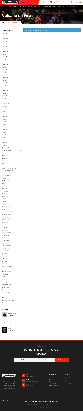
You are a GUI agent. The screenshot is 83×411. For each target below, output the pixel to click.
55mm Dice (4, 145)
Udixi (3, 297)
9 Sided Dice (5, 49)
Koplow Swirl (5, 243)
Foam (3, 204)
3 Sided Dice (5, 33)
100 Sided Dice (5, 103)
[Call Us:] (23, 385)
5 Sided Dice (5, 38)
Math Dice (4, 253)
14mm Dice (4, 116)
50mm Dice (4, 142)
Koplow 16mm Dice (6, 153)
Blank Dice (4, 160)
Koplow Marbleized (6, 232)
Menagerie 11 (5, 256)
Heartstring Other (6, 214)
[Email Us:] (23, 380)
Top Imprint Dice (5, 292)
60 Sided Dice (5, 101)
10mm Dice (4, 111)
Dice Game (4, 188)
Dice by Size (5, 193)
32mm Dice (4, 132)
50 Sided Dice (5, 98)
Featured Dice (5, 201)
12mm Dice (4, 114)
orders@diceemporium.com (59, 3)
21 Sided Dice (5, 80)
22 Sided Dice (5, 82)
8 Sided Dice (5, 46)
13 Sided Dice (5, 59)
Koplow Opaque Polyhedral (8, 238)
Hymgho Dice (5, 222)
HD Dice (4, 209)
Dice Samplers (5, 191)
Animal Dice (4, 158)
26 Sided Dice (5, 90)
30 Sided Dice (5, 95)
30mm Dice (4, 129)
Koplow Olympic (5, 235)
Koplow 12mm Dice (6, 150)
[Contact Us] (51, 2)
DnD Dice (4, 199)
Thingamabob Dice (6, 290)
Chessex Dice (5, 166)
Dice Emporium (5, 186)
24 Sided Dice (5, 85)
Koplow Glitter (5, 230)
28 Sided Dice (5, 93)
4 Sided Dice (5, 36)
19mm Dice (4, 121)
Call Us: (28, 384)
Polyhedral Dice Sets (6, 271)
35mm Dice (4, 137)
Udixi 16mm (4, 155)
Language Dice (5, 248)
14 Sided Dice (5, 62)
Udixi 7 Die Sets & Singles (8, 300)
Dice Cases (4, 183)
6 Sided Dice (5, 41)
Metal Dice (4, 258)
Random (4, 279)
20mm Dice (4, 124)
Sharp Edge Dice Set (6, 282)
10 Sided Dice (5, 51)
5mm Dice (4, 106)
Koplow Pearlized (6, 240)
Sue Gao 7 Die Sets (6, 284)
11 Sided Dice (5, 54)
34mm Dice (4, 134)
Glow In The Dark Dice (7, 206)
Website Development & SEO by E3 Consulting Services (41, 407)
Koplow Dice (5, 227)
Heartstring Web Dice (7, 219)
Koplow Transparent (6, 245)
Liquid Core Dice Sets (7, 251)
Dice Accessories (6, 180)
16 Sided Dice (5, 67)
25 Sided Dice (5, 88)
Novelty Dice (5, 264)
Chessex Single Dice (6, 173)
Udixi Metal (4, 303)
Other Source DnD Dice (7, 266)
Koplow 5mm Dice (6, 147)
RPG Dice (4, 277)
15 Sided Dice (5, 64)
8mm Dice (4, 108)
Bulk (3, 163)
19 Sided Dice (5, 75)
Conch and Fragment (7, 175)
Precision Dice (5, 274)
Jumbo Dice (4, 225)
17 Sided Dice (5, 70)
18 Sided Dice (5, 72)
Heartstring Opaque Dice (7, 212)
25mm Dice (4, 127)
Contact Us (56, 1)
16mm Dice (4, 119)
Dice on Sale (5, 196)
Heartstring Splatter (6, 217)
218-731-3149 (29, 385)
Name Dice (4, 261)
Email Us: (28, 379)
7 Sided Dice (5, 44)
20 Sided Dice (5, 77)
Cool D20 (4, 178)
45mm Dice (4, 140)
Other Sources (5, 269)
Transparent (4, 295)
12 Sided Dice (5, 57)
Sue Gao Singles (5, 287)
